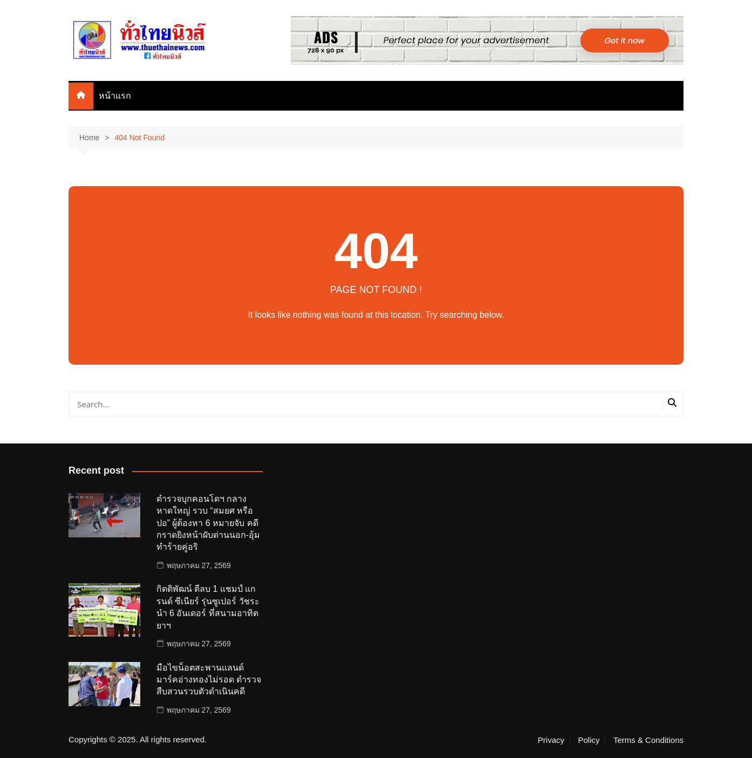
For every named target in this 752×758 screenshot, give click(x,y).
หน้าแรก (115, 95)
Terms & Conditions (648, 740)
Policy (588, 740)
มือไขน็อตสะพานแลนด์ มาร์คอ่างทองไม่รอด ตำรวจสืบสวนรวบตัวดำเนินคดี (208, 679)
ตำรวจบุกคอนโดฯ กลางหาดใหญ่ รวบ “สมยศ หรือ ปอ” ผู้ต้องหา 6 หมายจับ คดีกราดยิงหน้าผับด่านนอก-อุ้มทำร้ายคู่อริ (208, 523)
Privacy (551, 740)
